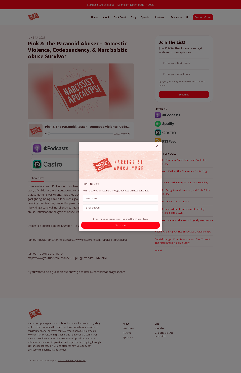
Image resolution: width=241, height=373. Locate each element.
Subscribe (120, 225)
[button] (156, 146)
